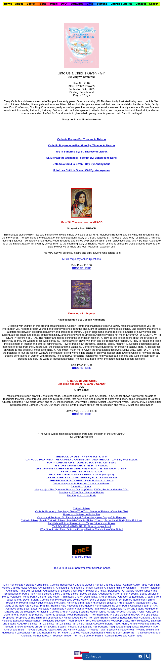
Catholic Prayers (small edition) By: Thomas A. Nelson (81, 145)
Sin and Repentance (45, 632)
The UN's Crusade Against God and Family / (52, 629)
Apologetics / (114, 590)
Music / (112, 611)
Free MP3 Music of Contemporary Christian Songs (81, 567)
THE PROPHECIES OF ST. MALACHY (81, 471)
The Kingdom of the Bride (81, 495)
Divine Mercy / (81, 599)
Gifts (154, 602)
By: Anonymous (100, 170)
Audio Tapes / (144, 590)
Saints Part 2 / (55, 623)
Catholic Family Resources (55, 599)
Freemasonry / (127, 602)
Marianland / (59, 608)
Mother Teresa (41, 635)
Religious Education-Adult (123, 617)
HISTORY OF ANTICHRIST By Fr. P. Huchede (81, 465)
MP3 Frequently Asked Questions (81, 258)
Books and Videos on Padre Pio (81, 514)
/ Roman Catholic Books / (107, 584)
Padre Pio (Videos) (81, 486)
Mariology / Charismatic (108, 608)
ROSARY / (23, 623)
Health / (55, 605)
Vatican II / (84, 629)
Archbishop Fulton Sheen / (115, 593)
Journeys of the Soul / (18, 608)
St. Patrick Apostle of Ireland (97, 623)
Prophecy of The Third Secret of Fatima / (39, 617)
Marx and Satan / (134, 608)
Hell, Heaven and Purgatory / (78, 605)
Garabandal (142, 602)
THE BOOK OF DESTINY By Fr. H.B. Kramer (81, 456)
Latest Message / (41, 608)
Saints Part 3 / (72, 623)
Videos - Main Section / (104, 629)
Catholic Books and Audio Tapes (123, 635)
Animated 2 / (78, 587)
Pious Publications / (78, 614)
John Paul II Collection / (130, 605)
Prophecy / (9, 617)
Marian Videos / (86, 608)
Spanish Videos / (68, 626)
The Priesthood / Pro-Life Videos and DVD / (115, 614)
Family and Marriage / (80, 602)
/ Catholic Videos (83, 584)
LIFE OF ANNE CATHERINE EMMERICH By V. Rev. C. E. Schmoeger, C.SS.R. (81, 468)
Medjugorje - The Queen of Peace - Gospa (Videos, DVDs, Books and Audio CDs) (81, 489)
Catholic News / (20, 587)
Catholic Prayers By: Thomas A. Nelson (81, 139)
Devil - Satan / (31, 599)
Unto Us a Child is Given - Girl (71, 170)
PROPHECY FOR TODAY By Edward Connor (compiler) (81, 474)
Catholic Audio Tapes (135, 584)
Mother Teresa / (99, 611)
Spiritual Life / (86, 626)
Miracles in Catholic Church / (53, 611)
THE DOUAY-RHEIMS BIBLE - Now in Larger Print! (81, 526)
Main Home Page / (14, 584)
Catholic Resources (61, 584)
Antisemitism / (47, 587)
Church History (107, 596)
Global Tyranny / (41, 605)
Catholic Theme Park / (24, 596)
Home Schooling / (105, 605)
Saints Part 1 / (38, 623)
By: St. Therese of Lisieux (91, 151)
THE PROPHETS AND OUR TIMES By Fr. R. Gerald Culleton (81, 477)
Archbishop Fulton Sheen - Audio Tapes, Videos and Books (81, 523)
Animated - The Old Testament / (25, 590)
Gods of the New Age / (18, 605)
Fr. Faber (63, 632)
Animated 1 (62, 587)
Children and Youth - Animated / (56, 596)
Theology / (146, 626)
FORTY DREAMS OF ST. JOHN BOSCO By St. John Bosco (81, 462)
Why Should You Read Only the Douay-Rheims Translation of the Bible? (81, 529)
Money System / (80, 611)
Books (134, 593)
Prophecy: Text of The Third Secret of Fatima (77, 635)
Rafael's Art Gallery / (75, 617)
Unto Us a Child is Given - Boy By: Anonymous (81, 163)
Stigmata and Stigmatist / (125, 626)
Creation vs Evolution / (131, 596)
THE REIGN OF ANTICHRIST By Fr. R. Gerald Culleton (81, 480)
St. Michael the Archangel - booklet (67, 157)
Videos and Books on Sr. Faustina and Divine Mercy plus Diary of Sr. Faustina (81, 517)
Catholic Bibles (81, 508)
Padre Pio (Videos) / (32, 614)
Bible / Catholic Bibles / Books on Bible (74, 593)
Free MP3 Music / (127, 611)
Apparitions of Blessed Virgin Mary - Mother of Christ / (75, 590)
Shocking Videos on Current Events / (36, 626)
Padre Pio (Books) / (55, 614)
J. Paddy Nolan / (127, 629)
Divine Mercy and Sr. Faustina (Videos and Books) (81, 483)
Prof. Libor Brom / (98, 617)
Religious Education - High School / (64, 620)
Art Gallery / (129, 590)
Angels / (34, 587)
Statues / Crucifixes (36, 584)
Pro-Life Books (149, 614)
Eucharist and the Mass (51, 602)
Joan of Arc (150, 605)
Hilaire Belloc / (44, 593)
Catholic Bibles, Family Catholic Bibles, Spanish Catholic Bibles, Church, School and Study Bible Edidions (81, 520)
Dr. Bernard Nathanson (132, 599)
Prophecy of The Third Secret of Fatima (81, 492)
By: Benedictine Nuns (103, 157)
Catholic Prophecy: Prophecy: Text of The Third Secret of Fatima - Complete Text (81, 511)
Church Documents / (86, 596)
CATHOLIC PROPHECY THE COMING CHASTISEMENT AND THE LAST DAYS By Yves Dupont (81, 459)
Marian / (71, 608)
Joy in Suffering (65, 151)
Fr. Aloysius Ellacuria (104, 602)
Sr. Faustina (101, 626)
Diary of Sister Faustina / (104, 599)
